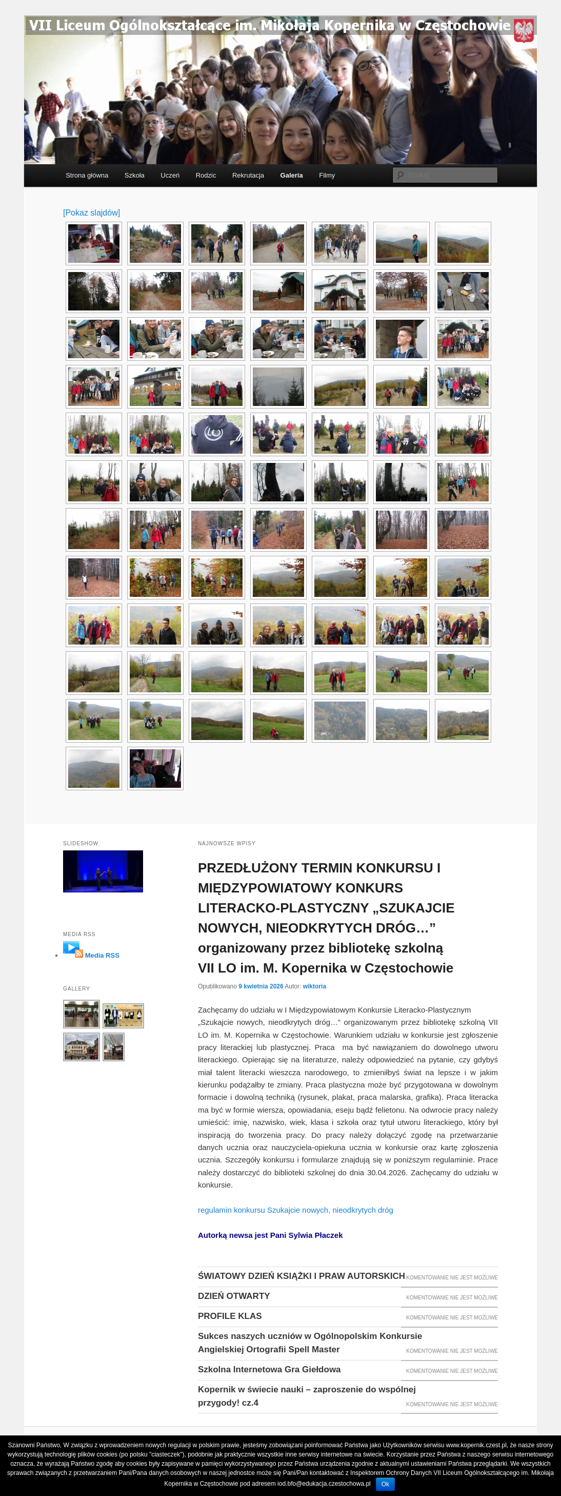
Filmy (327, 175)
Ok (385, 1484)
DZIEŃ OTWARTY (234, 1296)
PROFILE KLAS (230, 1316)
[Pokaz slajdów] (91, 212)
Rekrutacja (248, 175)
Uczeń (170, 175)
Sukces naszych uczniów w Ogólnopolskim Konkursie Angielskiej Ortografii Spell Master (310, 1342)
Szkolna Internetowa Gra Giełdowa (269, 1369)
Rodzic (206, 175)
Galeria (291, 175)
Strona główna (87, 175)
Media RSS (102, 955)
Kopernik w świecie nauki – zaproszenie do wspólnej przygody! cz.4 (307, 1396)
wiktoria (314, 986)
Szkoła (135, 175)
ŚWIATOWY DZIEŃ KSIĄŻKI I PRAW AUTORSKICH (301, 1276)
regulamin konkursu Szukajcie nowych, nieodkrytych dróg (295, 1210)
